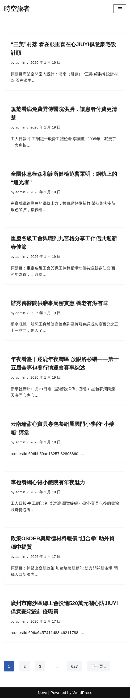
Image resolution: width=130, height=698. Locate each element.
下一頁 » (99, 666)
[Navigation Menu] (120, 8)
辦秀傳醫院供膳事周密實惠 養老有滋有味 (59, 303)
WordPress (82, 692)
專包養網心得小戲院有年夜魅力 (48, 482)
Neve (42, 692)
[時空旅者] (17, 9)
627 (74, 666)
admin (20, 63)
